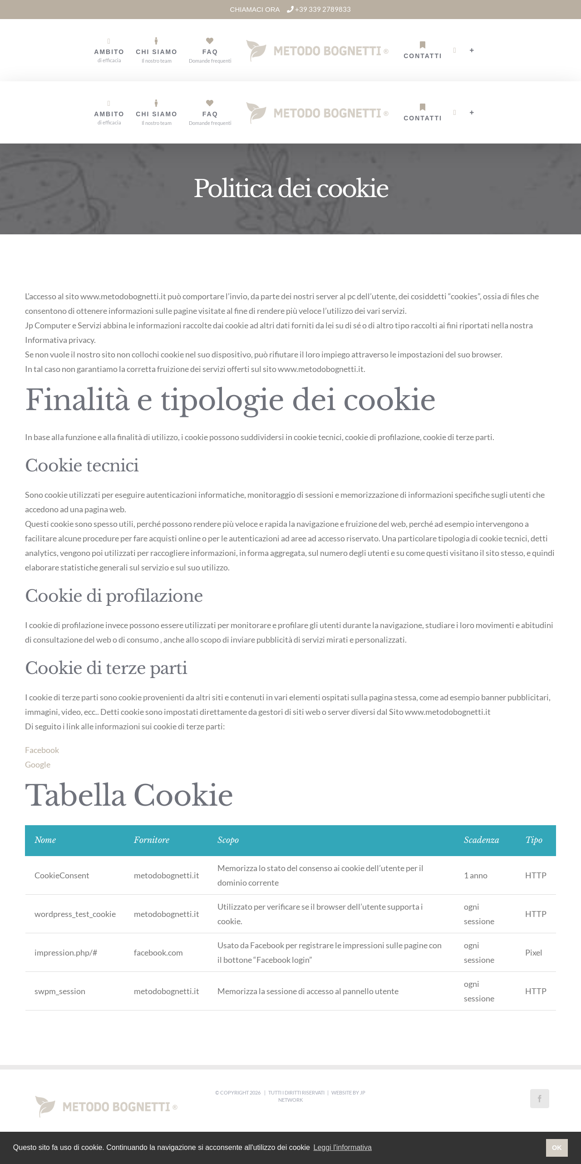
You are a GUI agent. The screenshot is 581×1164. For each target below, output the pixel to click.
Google (37, 764)
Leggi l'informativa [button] (343, 1147)
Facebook (42, 750)
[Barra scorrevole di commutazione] (472, 50)
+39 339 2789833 (319, 9)
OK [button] (557, 1147)
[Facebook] (539, 1098)
